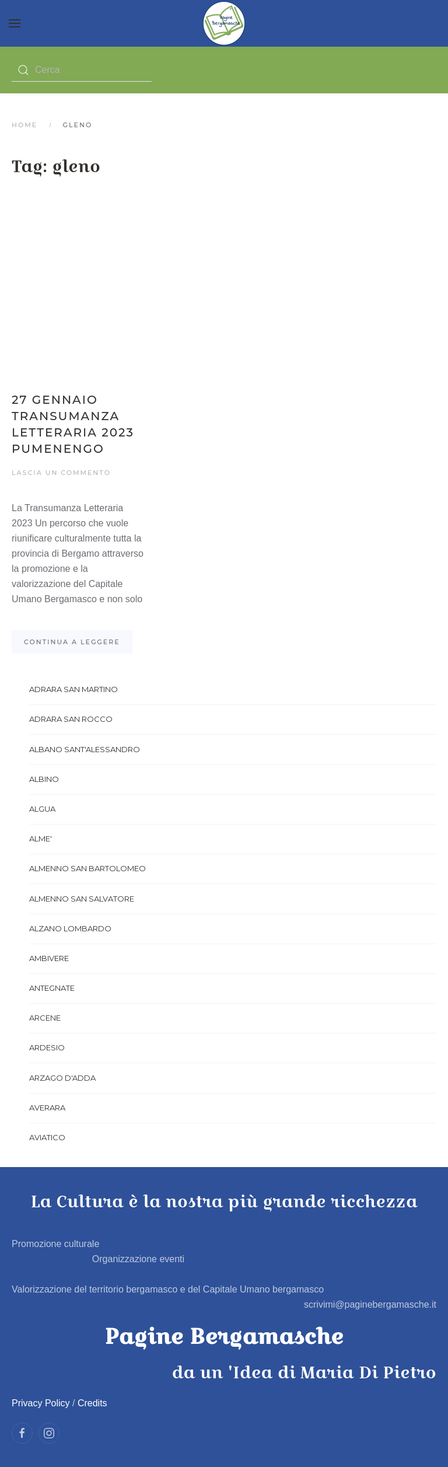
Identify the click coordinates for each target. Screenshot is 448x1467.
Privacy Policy (41, 1403)
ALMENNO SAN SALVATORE (81, 898)
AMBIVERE (49, 958)
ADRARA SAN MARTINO (73, 689)
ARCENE (45, 1017)
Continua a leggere (72, 642)
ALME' (40, 838)
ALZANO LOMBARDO (70, 928)
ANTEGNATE (52, 988)
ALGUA (42, 808)
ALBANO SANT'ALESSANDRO (84, 749)
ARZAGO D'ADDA (62, 1077)
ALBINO (44, 779)
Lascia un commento (61, 473)
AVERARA (47, 1107)
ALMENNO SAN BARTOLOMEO (87, 868)
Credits (92, 1403)
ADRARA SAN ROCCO (71, 719)
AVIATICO (47, 1137)
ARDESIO (47, 1047)
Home (24, 125)
